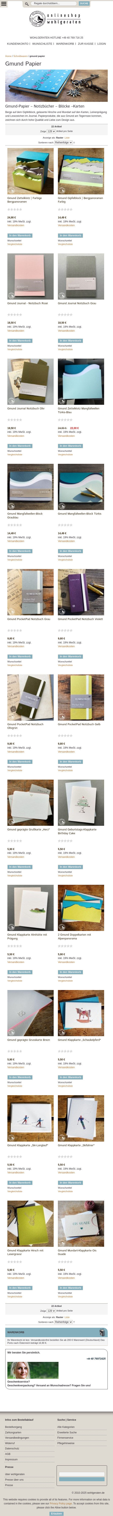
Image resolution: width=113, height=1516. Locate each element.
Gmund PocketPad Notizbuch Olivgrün (25, 726)
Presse (9, 1485)
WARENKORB (65, 43)
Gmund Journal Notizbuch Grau (77, 303)
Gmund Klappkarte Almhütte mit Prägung (27, 936)
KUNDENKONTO (18, 43)
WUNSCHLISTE (42, 43)
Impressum (11, 1459)
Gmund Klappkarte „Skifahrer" (76, 1145)
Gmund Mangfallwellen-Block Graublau (24, 515)
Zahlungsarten (13, 1432)
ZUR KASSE (86, 43)
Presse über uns (14, 1479)
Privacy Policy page (61, 1503)
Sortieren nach (45, 142)
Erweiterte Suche (67, 1432)
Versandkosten (15, 225)
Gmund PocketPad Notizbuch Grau (28, 619)
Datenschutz (12, 1448)
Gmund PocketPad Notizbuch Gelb (79, 724)
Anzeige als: (49, 137)
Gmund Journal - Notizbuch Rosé (27, 303)
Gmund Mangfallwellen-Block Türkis (79, 514)
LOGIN (101, 43)
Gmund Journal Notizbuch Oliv (25, 409)
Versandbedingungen (17, 1437)
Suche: (28, 3)
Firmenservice (65, 1437)
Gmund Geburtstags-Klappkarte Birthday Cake (77, 831)
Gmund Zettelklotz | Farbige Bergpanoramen (24, 200)
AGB (7, 1454)
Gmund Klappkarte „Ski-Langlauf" (27, 1145)
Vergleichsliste (14, 244)
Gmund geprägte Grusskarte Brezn (28, 1040)
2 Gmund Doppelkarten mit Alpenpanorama (74, 936)
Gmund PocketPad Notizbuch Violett (80, 619)
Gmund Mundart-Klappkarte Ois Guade (77, 1252)
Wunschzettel (14, 240)
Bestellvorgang (13, 1427)
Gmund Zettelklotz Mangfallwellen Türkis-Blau (78, 410)
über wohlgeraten (15, 1474)
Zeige (43, 131)
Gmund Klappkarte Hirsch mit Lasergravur (25, 1252)
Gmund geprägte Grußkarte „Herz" (28, 830)
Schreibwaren (21, 56)
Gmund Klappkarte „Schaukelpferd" (79, 1040)
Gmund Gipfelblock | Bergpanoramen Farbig (80, 200)
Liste (67, 137)
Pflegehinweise (66, 1443)
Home (8, 56)
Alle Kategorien (66, 1427)
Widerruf (10, 1443)
